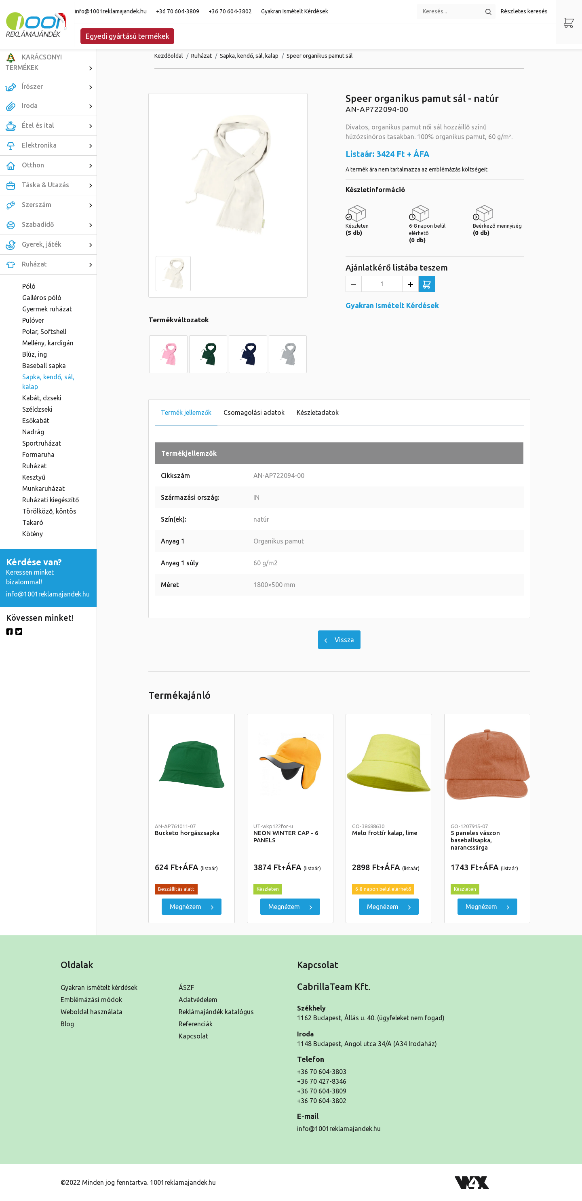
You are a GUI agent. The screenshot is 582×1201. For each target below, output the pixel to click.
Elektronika (50, 145)
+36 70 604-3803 (321, 1071)
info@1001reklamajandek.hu (111, 11)
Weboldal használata (91, 1011)
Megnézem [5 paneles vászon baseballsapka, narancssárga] (487, 906)
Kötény (32, 533)
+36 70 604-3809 (177, 11)
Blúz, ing (34, 354)
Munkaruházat (43, 488)
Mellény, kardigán (48, 343)
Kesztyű (33, 477)
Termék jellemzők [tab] (186, 412)
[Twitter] (18, 630)
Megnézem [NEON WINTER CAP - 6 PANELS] (290, 906)
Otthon (50, 165)
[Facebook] (9, 630)
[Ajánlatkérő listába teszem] (427, 284)
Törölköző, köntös (49, 511)
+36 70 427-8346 (321, 1081)
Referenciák (196, 1024)
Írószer (50, 87)
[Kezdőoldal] (37, 24)
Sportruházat (41, 443)
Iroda (50, 106)
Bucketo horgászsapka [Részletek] (191, 830)
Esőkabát (35, 420)
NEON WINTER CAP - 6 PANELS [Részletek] (290, 833)
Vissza (339, 640)
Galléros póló (41, 297)
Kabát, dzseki (41, 398)
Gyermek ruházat (47, 309)
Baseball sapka (44, 365)
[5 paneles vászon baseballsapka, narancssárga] (487, 764)
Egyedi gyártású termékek (127, 36)
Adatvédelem (198, 999)
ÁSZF (186, 987)
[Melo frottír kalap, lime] (389, 764)
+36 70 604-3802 (230, 11)
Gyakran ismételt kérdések (99, 987)
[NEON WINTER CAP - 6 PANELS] (290, 764)
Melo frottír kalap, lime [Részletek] (389, 830)
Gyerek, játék (50, 244)
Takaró (32, 522)
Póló (29, 286)
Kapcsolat (193, 1036)
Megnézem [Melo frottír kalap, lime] (389, 906)
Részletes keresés (524, 11)
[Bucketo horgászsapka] (191, 764)
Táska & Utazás (50, 185)
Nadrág (33, 432)
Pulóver (33, 320)
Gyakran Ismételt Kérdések (294, 11)
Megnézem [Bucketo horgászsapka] (191, 906)
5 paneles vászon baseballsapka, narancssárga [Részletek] (487, 837)
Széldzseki (37, 409)
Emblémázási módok (91, 999)
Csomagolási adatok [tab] (254, 412)
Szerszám (50, 205)
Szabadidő (50, 225)
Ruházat (50, 264)
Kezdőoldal (168, 56)
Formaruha (38, 454)
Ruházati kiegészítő (50, 499)
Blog (67, 1024)
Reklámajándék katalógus (216, 1011)
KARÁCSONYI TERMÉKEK (50, 62)
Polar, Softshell (44, 331)
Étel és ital (50, 126)
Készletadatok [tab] (318, 412)
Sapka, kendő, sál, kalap (48, 381)
